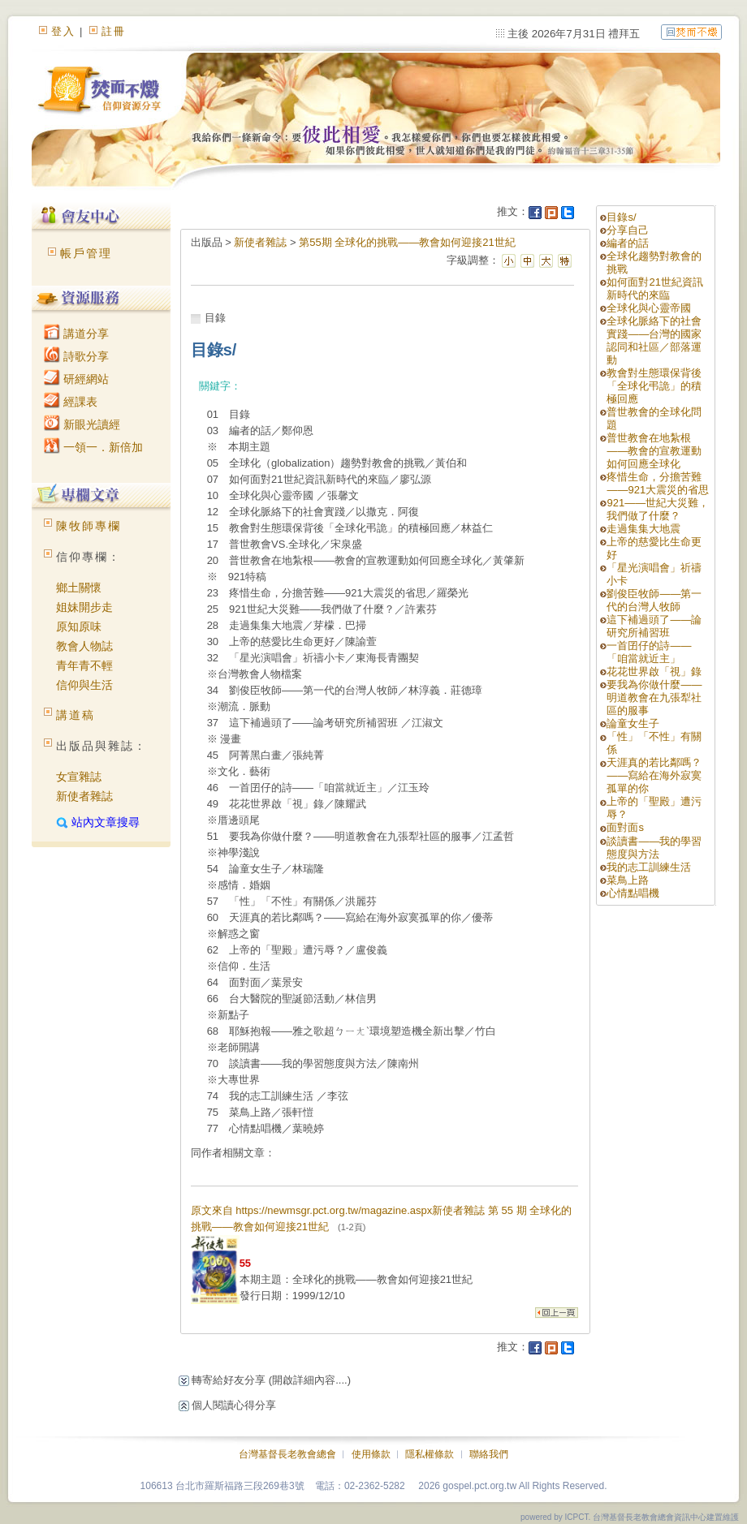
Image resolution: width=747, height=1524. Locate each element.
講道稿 (75, 714)
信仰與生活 (84, 684)
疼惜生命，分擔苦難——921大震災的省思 (658, 483)
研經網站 (76, 378)
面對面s (625, 827)
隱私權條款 (429, 1454)
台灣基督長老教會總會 (287, 1454)
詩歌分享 (76, 356)
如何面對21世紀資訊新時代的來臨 (654, 288)
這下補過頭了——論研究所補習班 (654, 626)
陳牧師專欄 (88, 525)
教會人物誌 (84, 645)
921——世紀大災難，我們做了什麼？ (658, 509)
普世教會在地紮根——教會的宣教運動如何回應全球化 (654, 451)
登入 (63, 31)
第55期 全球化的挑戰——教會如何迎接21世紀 (407, 242)
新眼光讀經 (82, 424)
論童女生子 (633, 723)
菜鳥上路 (628, 880)
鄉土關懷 (78, 587)
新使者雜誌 (84, 796)
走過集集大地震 (643, 529)
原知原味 (78, 626)
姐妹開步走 (84, 607)
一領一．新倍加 (93, 447)
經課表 (70, 401)
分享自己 (628, 230)
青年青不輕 (84, 665)
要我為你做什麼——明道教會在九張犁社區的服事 (654, 697)
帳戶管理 (86, 253)
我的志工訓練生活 (649, 867)
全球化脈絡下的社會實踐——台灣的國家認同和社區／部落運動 (654, 340)
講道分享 (76, 333)
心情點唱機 (633, 893)
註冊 (113, 31)
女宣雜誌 (78, 776)
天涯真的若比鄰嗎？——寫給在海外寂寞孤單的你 (654, 775)
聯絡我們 (488, 1454)
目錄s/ (621, 217)
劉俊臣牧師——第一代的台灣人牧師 (654, 600)
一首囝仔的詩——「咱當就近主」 (649, 652)
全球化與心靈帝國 (649, 308)
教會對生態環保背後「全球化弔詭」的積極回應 (654, 386)
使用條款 (371, 1454)
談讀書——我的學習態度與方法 (654, 847)
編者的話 (628, 243)
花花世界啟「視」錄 (654, 671)
